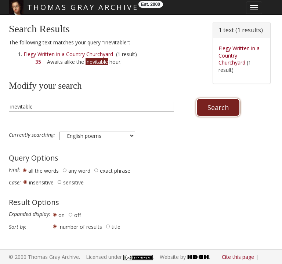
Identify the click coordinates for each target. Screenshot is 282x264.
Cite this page (238, 256)
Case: (15, 182)
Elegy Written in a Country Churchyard (68, 54)
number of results (81, 226)
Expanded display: (29, 214)
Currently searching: (33, 135)
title (116, 226)
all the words (43, 170)
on (61, 215)
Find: (14, 169)
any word (79, 170)
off (77, 215)
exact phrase (115, 170)
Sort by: (17, 227)
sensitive (73, 182)
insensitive (41, 182)
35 (38, 61)
